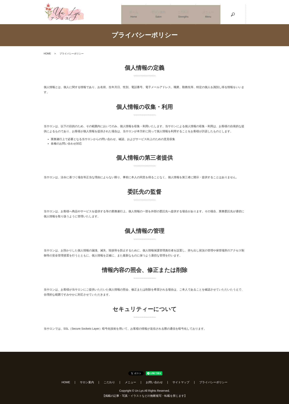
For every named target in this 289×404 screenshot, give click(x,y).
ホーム (134, 12)
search (233, 12)
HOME (47, 53)
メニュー (208, 12)
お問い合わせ (154, 382)
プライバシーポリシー (213, 382)
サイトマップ (180, 382)
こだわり (183, 12)
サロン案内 (158, 12)
